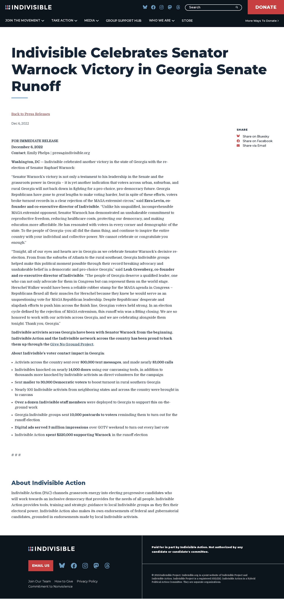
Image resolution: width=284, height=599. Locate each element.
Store (187, 20)
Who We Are (161, 20)
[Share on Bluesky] (253, 136)
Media (91, 20)
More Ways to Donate (261, 20)
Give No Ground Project (71, 344)
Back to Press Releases (30, 114)
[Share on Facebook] (255, 141)
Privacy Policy (87, 581)
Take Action (64, 20)
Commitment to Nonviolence (50, 587)
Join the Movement (24, 20)
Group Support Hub (123, 20)
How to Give (64, 581)
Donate (265, 7)
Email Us (40, 566)
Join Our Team (39, 581)
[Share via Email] (251, 145)
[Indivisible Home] (28, 7)
